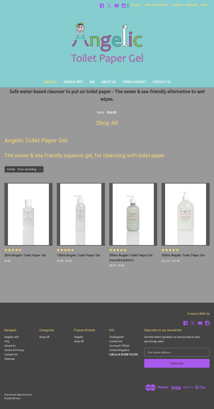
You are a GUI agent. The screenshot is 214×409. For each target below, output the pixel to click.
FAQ (92, 82)
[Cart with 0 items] (204, 5)
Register (192, 5)
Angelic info (73, 82)
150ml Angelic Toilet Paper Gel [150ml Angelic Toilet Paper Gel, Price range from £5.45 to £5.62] (78, 255)
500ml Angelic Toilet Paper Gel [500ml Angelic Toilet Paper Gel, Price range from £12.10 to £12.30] (183, 255)
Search (136, 5)
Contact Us (161, 82)
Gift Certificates (156, 5)
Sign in (177, 5)
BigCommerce (24, 394)
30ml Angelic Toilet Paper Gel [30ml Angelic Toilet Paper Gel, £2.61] (25, 255)
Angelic (78, 337)
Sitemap (9, 359)
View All (79, 341)
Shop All (50, 82)
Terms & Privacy (134, 82)
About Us (108, 82)
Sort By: (11, 169)
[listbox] (30, 169)
